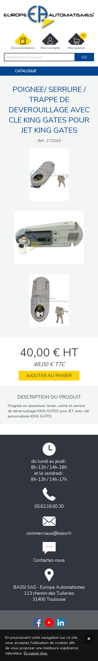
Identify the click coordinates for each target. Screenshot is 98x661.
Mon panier (76, 41)
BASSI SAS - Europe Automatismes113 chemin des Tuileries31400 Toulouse (49, 585)
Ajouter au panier (49, 376)
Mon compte (50, 41)
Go (84, 57)
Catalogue (25, 71)
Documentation (22, 41)
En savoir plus (35, 653)
